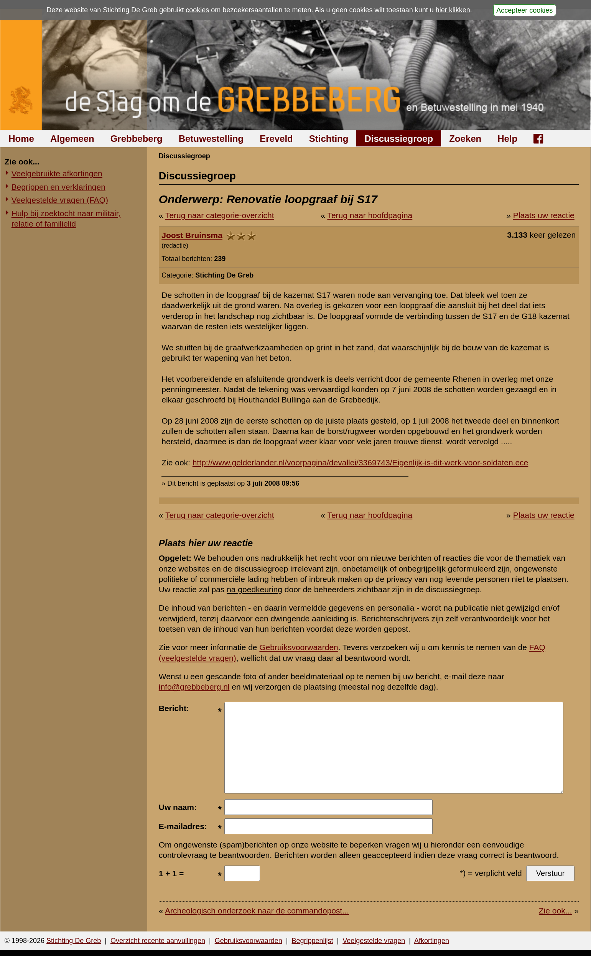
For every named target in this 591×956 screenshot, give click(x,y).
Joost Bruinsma (191, 235)
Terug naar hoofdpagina (369, 215)
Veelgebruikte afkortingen (57, 173)
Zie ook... (555, 910)
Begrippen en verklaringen (58, 186)
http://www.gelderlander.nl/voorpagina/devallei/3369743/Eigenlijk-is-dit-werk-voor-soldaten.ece (360, 462)
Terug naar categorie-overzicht (219, 215)
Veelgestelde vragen (373, 941)
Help (507, 138)
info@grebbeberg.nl (194, 686)
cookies (197, 10)
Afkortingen (431, 941)
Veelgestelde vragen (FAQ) (60, 199)
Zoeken (465, 138)
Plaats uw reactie (544, 215)
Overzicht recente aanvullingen (157, 941)
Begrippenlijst (312, 941)
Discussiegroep (398, 138)
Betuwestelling (211, 138)
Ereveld (276, 138)
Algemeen (72, 138)
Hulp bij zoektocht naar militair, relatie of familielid (66, 218)
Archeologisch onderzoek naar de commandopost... (257, 910)
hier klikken (453, 10)
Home (21, 138)
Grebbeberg (136, 138)
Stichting (329, 138)
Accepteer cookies (524, 10)
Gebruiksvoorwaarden (298, 647)
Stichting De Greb (73, 941)
